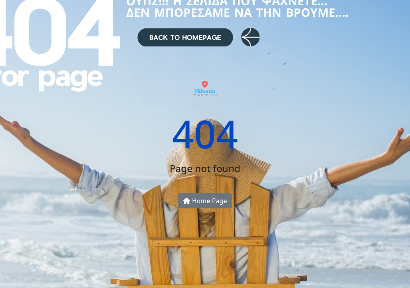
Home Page (205, 200)
